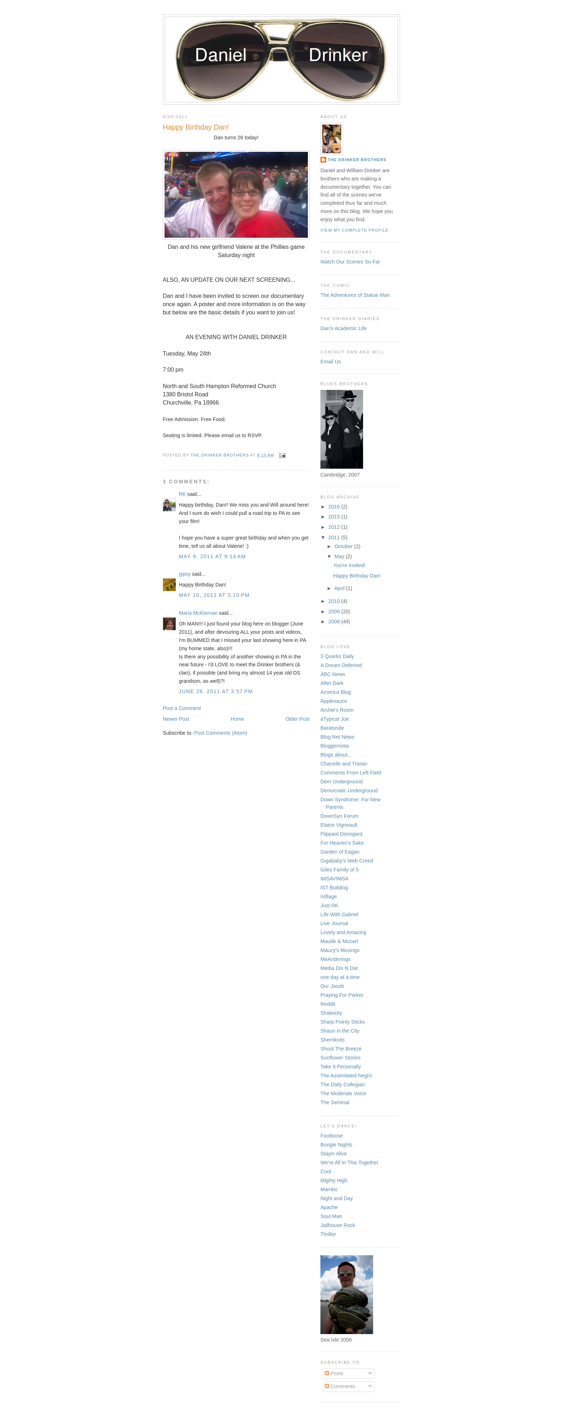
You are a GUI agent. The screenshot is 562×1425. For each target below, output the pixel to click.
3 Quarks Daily (337, 656)
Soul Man (331, 1216)
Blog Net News (337, 737)
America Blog (335, 692)
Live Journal (334, 923)
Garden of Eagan (339, 852)
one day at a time (340, 977)
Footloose (331, 1136)
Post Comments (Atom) (220, 733)
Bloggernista (334, 746)
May (340, 556)
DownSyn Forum (339, 816)
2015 (334, 517)
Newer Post (176, 719)
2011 (334, 537)
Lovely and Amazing (343, 932)
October (344, 546)
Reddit (327, 1004)
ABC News (332, 674)
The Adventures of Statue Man (355, 295)
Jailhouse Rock (337, 1225)
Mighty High (334, 1180)
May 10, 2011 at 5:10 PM (214, 595)
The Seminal (334, 1102)
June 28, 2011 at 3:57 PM (216, 691)
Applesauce (333, 701)
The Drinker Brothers (357, 160)
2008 (334, 621)
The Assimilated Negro (346, 1075)
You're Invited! (349, 565)
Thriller (328, 1234)
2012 (334, 527)
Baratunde (332, 728)
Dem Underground (341, 781)
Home (237, 719)
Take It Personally (340, 1066)
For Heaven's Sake (342, 843)
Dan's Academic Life (343, 328)
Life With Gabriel (339, 914)
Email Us (330, 361)
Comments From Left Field (350, 773)
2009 (334, 611)
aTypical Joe (334, 719)
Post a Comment (182, 708)
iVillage (328, 896)
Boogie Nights (336, 1145)
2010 (334, 601)
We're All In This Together (349, 1162)
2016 (334, 506)
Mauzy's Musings (339, 950)
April (340, 588)
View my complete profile (354, 230)
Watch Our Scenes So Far (350, 262)
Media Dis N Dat (339, 968)
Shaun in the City (339, 1031)
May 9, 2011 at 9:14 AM (212, 556)
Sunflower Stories (340, 1058)
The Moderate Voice (343, 1093)
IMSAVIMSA (334, 878)
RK (182, 494)
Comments (340, 1386)
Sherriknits (332, 1040)
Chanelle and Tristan (343, 764)
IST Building (334, 887)
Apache (329, 1207)
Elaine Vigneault (338, 825)
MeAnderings (335, 959)
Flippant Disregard (341, 834)
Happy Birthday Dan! (357, 576)
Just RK (329, 905)
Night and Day (336, 1198)
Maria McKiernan (198, 613)
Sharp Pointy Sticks (342, 1022)
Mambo (329, 1189)
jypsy (185, 574)
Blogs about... (336, 755)
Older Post (297, 719)
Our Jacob (332, 986)
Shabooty (331, 1013)
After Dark (331, 683)
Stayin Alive (333, 1153)
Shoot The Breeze (341, 1049)
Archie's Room (337, 710)
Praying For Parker (341, 995)
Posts (334, 1373)
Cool (325, 1171)
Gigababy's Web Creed (346, 861)
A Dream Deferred (341, 665)
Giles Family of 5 (339, 870)
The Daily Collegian (342, 1084)
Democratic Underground (349, 790)
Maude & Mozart (339, 941)
